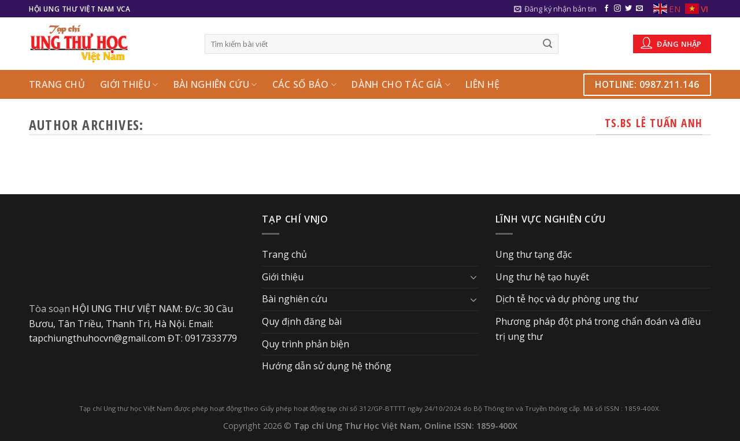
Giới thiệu (129, 84)
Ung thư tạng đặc (533, 254)
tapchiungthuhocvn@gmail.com (97, 338)
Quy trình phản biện (305, 344)
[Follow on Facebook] (606, 9)
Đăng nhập (671, 43)
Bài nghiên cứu (215, 84)
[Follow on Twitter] (628, 9)
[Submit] (548, 44)
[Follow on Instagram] (617, 9)
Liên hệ (482, 84)
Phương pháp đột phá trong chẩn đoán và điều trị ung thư (598, 329)
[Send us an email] (639, 9)
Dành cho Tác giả (401, 84)
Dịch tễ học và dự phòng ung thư (566, 298)
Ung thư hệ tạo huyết (542, 276)
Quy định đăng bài (302, 321)
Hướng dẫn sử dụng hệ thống (326, 366)
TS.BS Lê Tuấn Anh (653, 122)
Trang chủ (57, 84)
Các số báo (304, 84)
